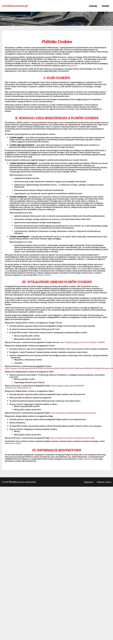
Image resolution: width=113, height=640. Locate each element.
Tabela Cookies (44, 274)
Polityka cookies (104, 482)
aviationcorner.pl (15, 6)
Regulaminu (72, 65)
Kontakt (105, 5)
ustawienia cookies (13, 443)
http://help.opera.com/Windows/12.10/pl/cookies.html (73, 412)
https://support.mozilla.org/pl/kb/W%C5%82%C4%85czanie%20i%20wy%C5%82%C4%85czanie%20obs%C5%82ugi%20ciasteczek (59, 368)
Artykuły (93, 5)
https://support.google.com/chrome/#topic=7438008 (82, 342)
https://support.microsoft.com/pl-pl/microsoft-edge (72, 437)
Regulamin (88, 482)
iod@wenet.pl (88, 458)
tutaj (79, 268)
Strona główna (8, 19)
